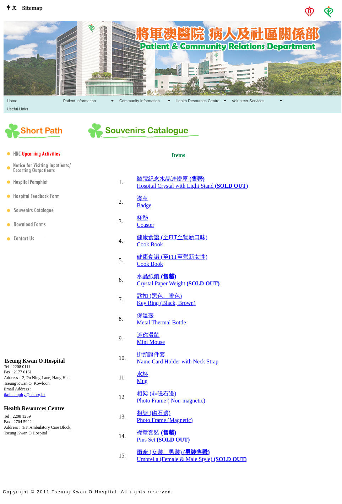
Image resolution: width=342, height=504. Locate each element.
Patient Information (79, 101)
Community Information (139, 101)
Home (12, 101)
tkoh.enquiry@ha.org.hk (24, 394)
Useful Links (17, 109)
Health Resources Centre (197, 101)
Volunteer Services (248, 101)
